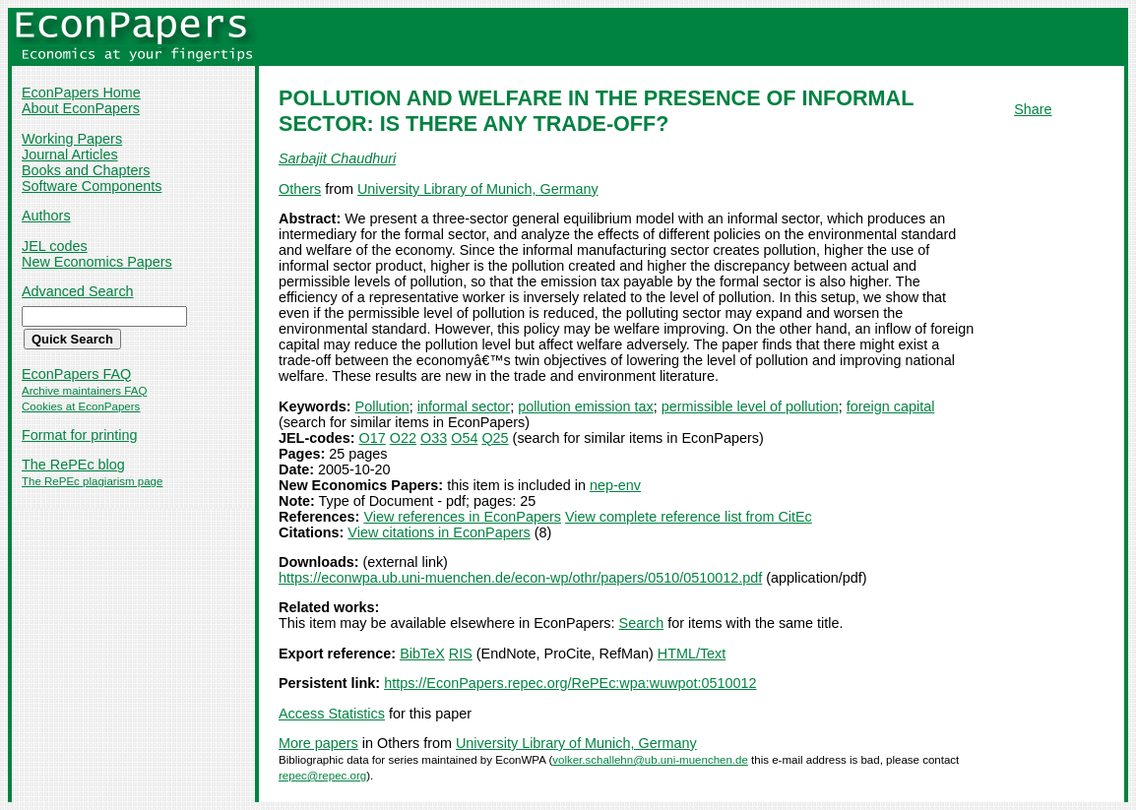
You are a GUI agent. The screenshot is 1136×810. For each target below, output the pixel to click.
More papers (318, 743)
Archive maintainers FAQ (84, 391)
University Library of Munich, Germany (478, 189)
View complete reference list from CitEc (688, 517)
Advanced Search (78, 291)
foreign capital (891, 406)
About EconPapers (81, 108)
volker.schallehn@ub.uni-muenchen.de (650, 760)
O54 (464, 438)
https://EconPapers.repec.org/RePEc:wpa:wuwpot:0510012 (570, 683)
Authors (46, 215)
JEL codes (55, 246)
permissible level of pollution (750, 406)
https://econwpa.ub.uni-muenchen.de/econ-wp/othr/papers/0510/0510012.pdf (520, 578)
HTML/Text (692, 653)
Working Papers (72, 139)
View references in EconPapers (462, 517)
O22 (403, 438)
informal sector (463, 406)
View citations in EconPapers (438, 532)
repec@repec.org (322, 775)
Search (641, 623)
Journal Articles (70, 154)
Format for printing (80, 435)
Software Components (91, 186)
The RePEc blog (73, 464)
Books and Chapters (86, 170)
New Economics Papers (97, 262)
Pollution (382, 406)
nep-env (615, 485)
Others (300, 189)
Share (1032, 109)
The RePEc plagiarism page (92, 481)
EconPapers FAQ (76, 374)
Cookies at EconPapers (81, 406)
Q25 (494, 438)
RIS (461, 653)
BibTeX (422, 653)
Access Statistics (332, 713)
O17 (372, 438)
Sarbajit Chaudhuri (337, 158)
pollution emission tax (586, 406)
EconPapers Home (81, 92)
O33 (433, 438)
